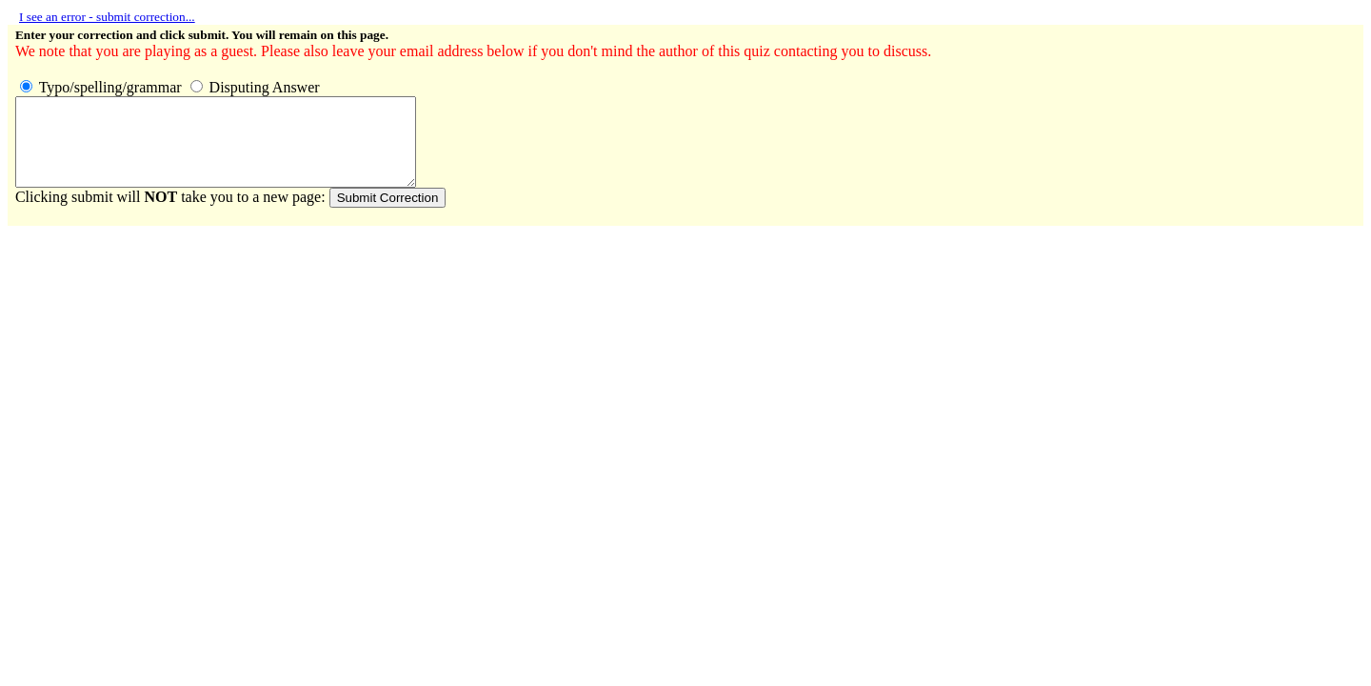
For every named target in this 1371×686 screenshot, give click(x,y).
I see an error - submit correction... (107, 17)
